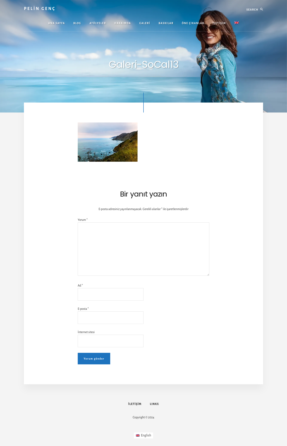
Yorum (83, 219)
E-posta (83, 308)
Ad (80, 285)
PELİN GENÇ (40, 8)
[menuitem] (236, 23)
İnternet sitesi (86, 332)
